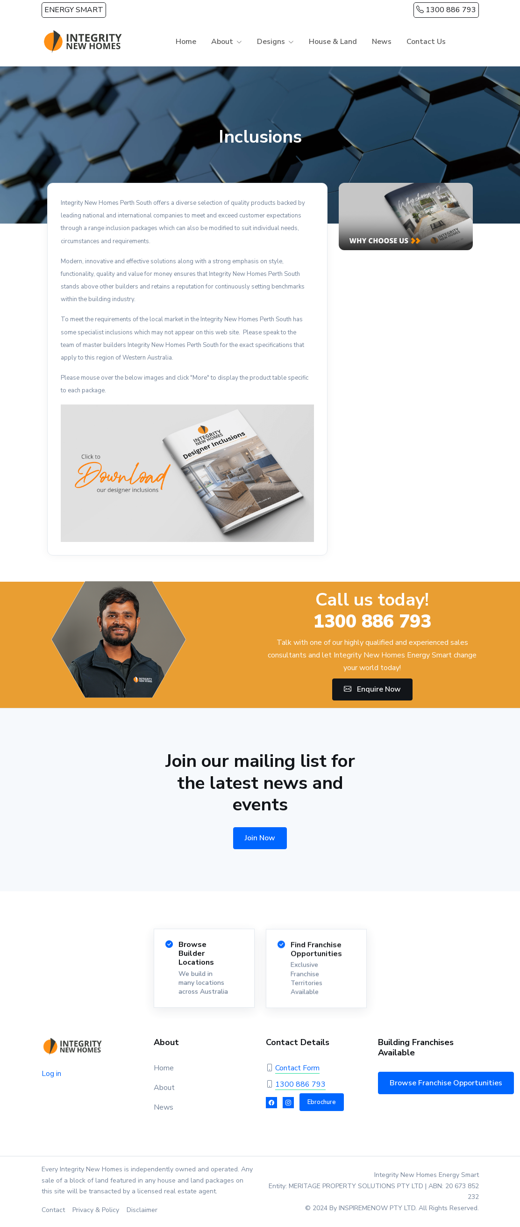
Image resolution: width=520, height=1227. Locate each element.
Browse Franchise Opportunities (446, 1083)
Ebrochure (321, 1102)
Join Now (260, 838)
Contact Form (297, 1068)
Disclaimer (142, 1209)
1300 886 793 (446, 10)
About (222, 41)
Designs (271, 41)
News (382, 41)
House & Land (333, 41)
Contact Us (426, 41)
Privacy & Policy (95, 1209)
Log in (51, 1073)
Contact (53, 1209)
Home (186, 41)
